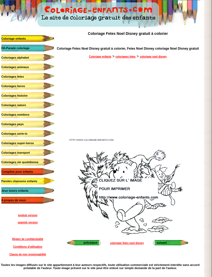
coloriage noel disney (153, 56)
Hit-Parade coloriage (15, 48)
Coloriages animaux (15, 67)
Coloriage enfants (13, 38)
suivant (162, 242)
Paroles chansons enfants (19, 181)
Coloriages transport (15, 152)
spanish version (28, 222)
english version (27, 215)
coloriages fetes (125, 56)
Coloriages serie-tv (14, 133)
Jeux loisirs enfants (14, 190)
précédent (91, 242)
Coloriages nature (13, 105)
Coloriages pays (12, 124)
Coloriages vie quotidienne (19, 162)
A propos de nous (13, 200)
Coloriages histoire (14, 95)
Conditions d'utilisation (27, 246)
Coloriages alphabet (15, 57)
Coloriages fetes (12, 76)
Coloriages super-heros (17, 143)
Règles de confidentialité (27, 239)
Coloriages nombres (15, 114)
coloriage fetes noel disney (127, 243)
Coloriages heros (13, 86)
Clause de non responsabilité (27, 254)
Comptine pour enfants (17, 171)
